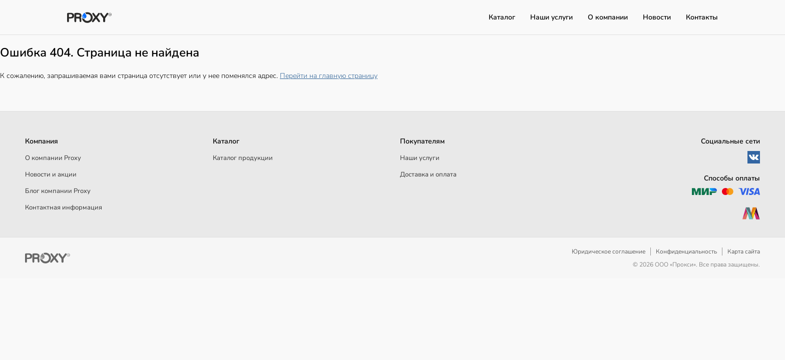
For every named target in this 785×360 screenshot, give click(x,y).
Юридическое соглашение (608, 252)
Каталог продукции (243, 158)
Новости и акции (51, 174)
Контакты (702, 17)
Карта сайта (743, 252)
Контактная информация (63, 207)
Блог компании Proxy (58, 191)
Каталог (502, 17)
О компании (608, 17)
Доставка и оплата (428, 174)
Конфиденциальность (686, 252)
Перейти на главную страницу (328, 75)
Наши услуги (551, 17)
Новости (657, 17)
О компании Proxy (53, 158)
